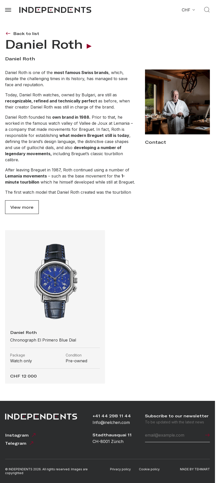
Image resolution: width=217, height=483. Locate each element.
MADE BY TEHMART (195, 469)
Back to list (22, 33)
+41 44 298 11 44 (112, 416)
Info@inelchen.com (111, 422)
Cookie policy (149, 469)
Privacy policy (120, 469)
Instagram (21, 435)
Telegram (19, 443)
